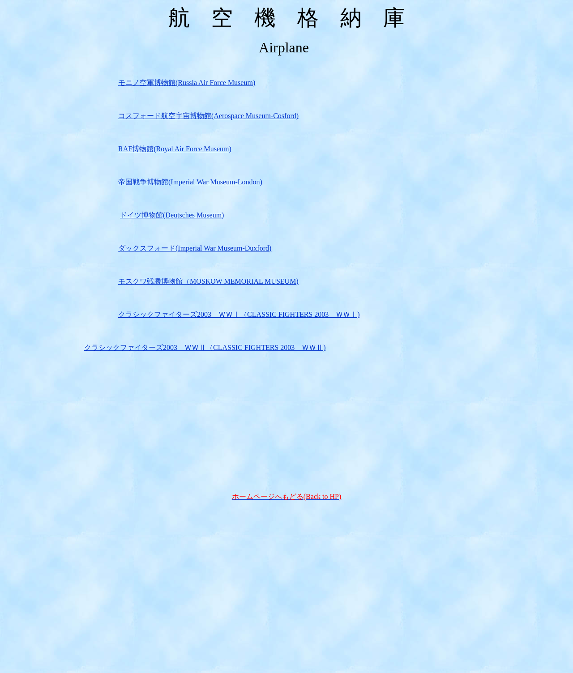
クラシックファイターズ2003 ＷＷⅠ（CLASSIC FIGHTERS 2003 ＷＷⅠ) (239, 314)
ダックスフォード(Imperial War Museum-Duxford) (194, 248)
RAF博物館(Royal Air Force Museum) (174, 149)
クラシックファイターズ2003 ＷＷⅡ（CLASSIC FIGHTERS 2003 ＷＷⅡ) (205, 347)
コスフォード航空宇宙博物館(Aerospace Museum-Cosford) (208, 115)
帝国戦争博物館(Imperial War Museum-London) (190, 182)
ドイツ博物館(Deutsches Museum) (172, 215)
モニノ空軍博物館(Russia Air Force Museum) (186, 82)
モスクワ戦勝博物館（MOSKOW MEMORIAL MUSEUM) (208, 281)
